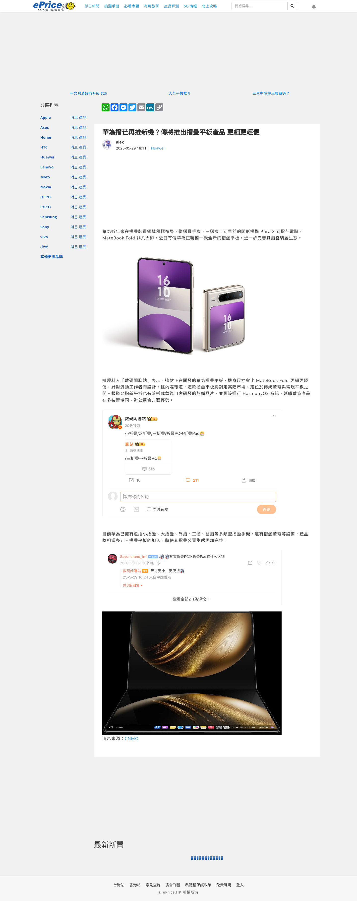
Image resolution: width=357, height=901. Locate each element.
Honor (46, 137)
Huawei (47, 156)
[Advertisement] (207, 190)
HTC (44, 147)
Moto (45, 176)
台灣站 (118, 884)
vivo (44, 236)
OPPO (45, 196)
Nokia (45, 186)
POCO (45, 206)
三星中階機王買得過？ (271, 93)
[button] (314, 6)
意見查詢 (153, 884)
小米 (44, 246)
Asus (44, 127)
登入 (240, 884)
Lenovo (47, 166)
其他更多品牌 (51, 256)
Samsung (48, 216)
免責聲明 (223, 884)
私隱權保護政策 (198, 884)
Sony (44, 226)
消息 (74, 117)
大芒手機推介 (180, 93)
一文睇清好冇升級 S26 (88, 93)
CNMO (132, 738)
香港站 (135, 884)
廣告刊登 (173, 884)
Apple (45, 117)
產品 (82, 117)
